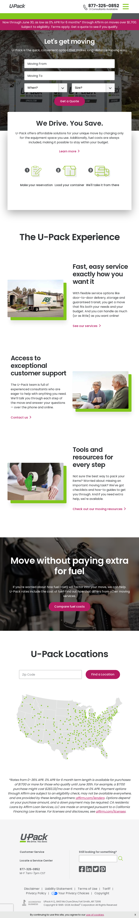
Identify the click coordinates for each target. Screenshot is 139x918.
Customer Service (32, 852)
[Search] (120, 858)
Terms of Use (87, 889)
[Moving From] (69, 63)
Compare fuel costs (69, 606)
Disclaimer (32, 889)
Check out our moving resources (97, 509)
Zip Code (28, 674)
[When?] (45, 87)
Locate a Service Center (36, 860)
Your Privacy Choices (70, 893)
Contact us (19, 417)
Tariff (106, 889)
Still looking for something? (98, 852)
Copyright (101, 893)
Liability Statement (59, 889)
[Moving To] (69, 75)
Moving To (34, 76)
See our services (85, 326)
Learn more (67, 151)
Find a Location (102, 674)
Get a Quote (69, 101)
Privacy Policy (36, 893)
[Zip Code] (50, 674)
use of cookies (95, 914)
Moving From (37, 64)
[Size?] (93, 87)
